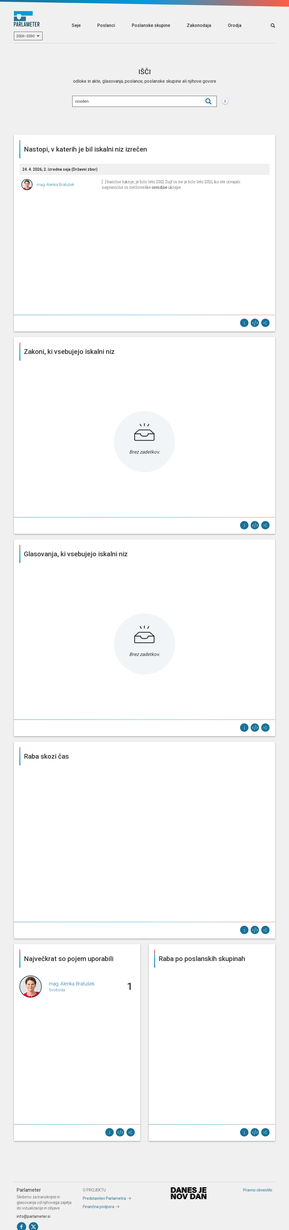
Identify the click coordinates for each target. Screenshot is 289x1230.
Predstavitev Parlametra (104, 1198)
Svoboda (57, 990)
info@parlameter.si (33, 1216)
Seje (76, 25)
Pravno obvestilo (257, 1190)
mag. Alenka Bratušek (55, 184)
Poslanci (106, 25)
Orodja (234, 25)
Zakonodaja (199, 25)
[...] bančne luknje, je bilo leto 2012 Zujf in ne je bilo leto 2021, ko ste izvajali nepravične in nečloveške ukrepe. (171, 184)
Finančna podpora (98, 1206)
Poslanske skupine (151, 25)
